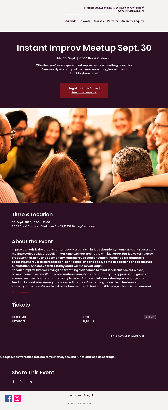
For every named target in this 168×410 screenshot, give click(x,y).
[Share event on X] (21, 381)
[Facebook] (8, 398)
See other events (84, 92)
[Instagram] (17, 398)
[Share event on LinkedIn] (30, 381)
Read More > (20, 292)
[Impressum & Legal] (81, 395)
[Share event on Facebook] (13, 381)
